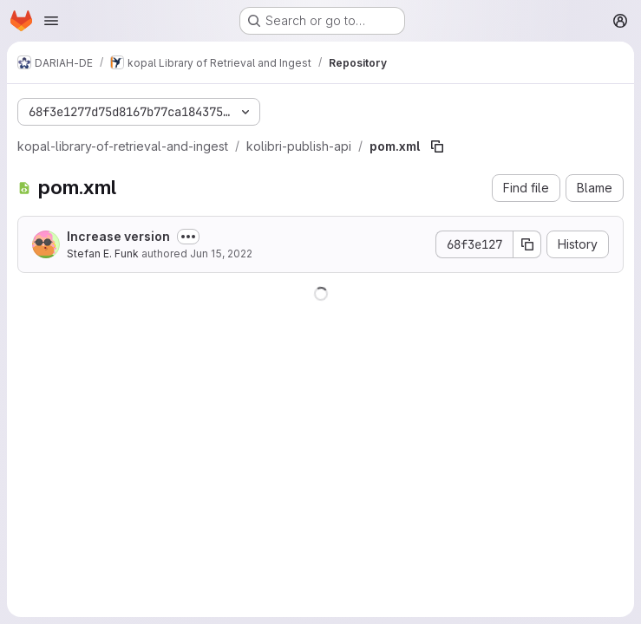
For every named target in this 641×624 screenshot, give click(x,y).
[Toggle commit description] (188, 236)
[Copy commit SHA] (527, 244)
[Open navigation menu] (51, 21)
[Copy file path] (437, 146)
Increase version (118, 236)
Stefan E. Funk (103, 253)
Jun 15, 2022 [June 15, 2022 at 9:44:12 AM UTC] (221, 253)
